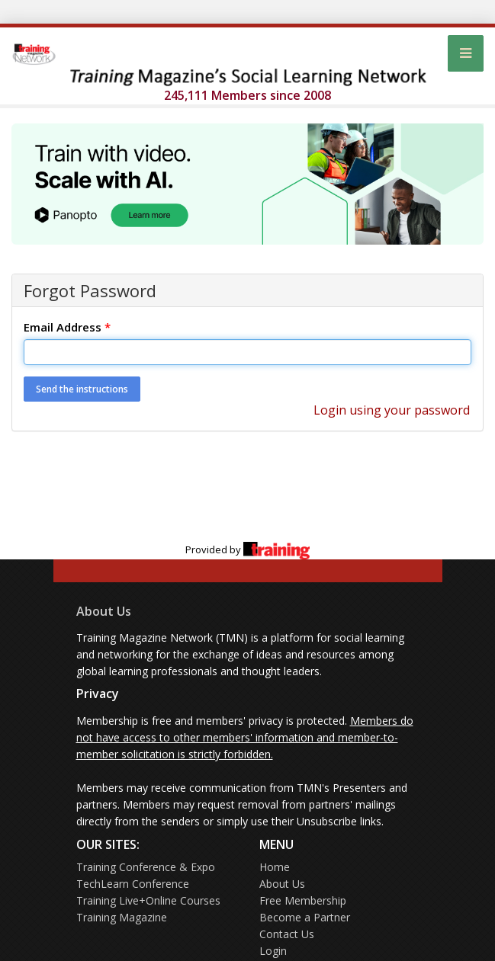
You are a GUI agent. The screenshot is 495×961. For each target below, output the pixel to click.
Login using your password (391, 410)
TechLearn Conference (132, 883)
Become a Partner (304, 917)
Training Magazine (121, 917)
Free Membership (302, 900)
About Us (103, 611)
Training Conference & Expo (145, 867)
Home (274, 867)
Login (273, 950)
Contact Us (286, 934)
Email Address (67, 327)
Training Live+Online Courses (148, 900)
